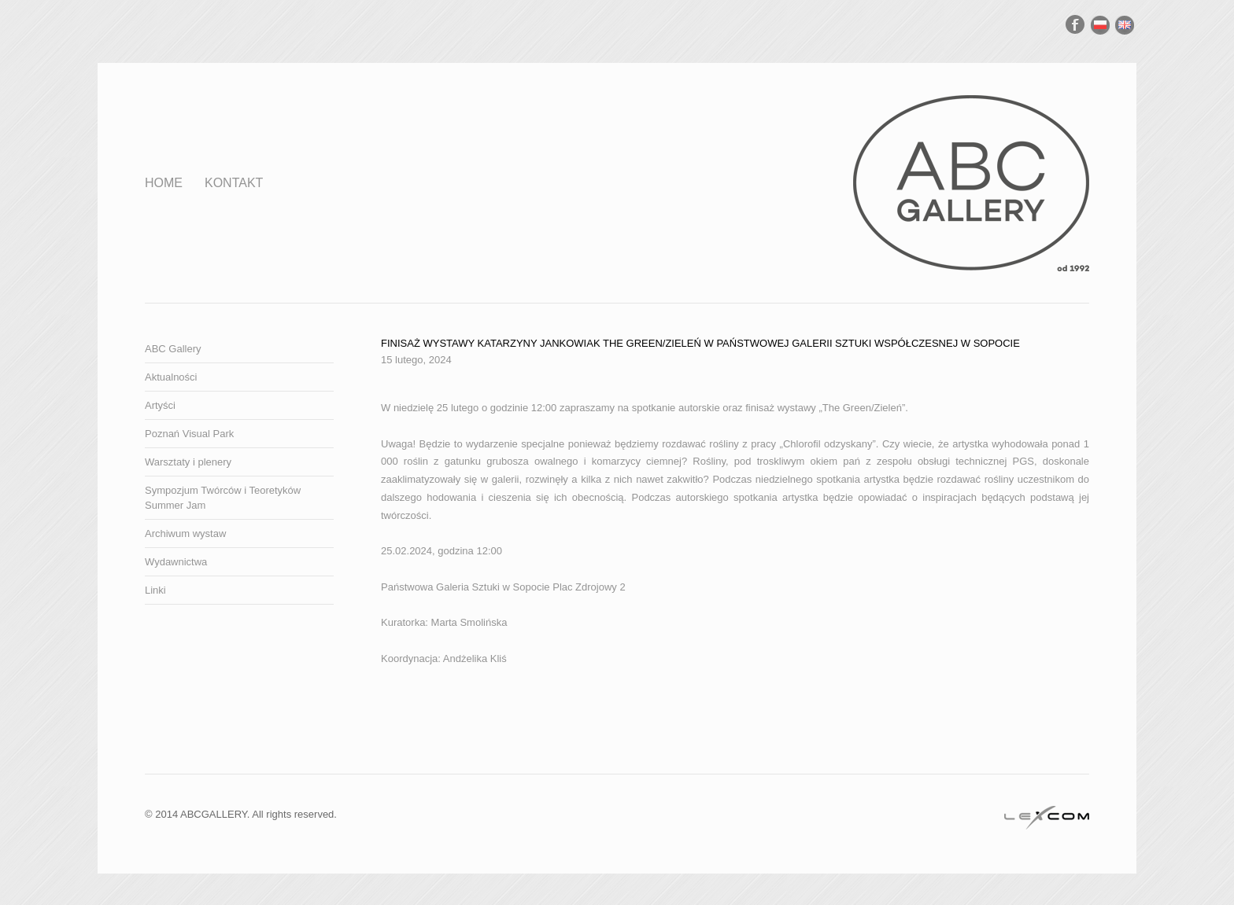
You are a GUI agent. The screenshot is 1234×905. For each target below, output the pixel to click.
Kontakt (234, 182)
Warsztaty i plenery (188, 462)
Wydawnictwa (176, 562)
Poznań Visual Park (189, 434)
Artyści (160, 405)
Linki (155, 590)
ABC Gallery (173, 349)
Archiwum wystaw (185, 533)
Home (164, 182)
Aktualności (171, 377)
